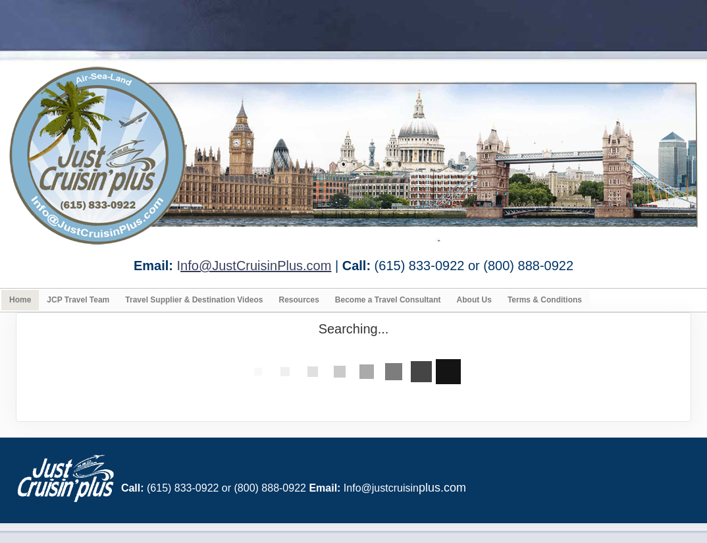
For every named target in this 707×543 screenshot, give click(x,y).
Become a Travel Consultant (388, 299)
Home (20, 299)
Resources (298, 299)
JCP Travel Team (78, 299)
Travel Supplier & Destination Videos (194, 299)
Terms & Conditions (545, 299)
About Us (474, 299)
